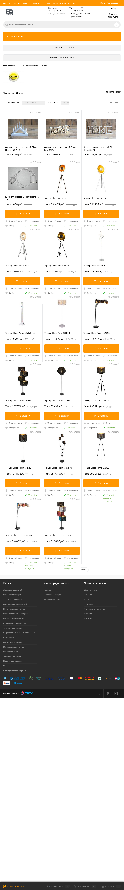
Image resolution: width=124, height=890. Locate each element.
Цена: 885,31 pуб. (98, 406)
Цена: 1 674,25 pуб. (60, 339)
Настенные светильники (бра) (15, 614)
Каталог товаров (62, 36)
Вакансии (88, 614)
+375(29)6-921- (53, 11)
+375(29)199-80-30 (76, 11)
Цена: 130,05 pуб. (58, 154)
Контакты (88, 618)
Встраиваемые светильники (15, 623)
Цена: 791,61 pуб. (58, 473)
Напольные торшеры (12, 661)
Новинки (7, 3)
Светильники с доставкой (15, 604)
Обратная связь (90, 590)
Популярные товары (52, 595)
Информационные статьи (94, 609)
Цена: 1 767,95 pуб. (98, 271)
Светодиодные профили (14, 671)
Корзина (110, 886)
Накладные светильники (13, 618)
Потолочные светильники (14, 609)
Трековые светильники (12, 656)
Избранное (84, 886)
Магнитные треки (10, 652)
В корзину (23, 213)
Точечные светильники (12, 628)
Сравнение (58, 886)
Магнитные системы (12, 642)
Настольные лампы (12, 666)
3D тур (86, 599)
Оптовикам (88, 595)
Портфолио (88, 604)
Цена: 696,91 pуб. (19, 339)
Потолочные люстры (12, 595)
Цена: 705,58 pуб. (98, 473)
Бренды (46, 3)
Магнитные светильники (13, 647)
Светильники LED (10, 637)
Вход (102, 3)
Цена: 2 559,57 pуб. (21, 271)
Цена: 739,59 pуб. (58, 406)
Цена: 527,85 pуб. (19, 473)
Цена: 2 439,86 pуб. (60, 271)
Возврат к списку (113, 92)
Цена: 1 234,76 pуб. (60, 204)
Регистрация (112, 3)
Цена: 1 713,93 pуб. (99, 204)
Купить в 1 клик (13, 221)
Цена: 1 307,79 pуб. (21, 406)
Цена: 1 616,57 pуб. (60, 541)
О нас (25, 3)
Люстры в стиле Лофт (12, 599)
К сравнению (32, 221)
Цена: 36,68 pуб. (18, 204)
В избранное (12, 225)
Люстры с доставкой (12, 590)
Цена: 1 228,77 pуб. (21, 541)
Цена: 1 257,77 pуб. (99, 339)
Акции (17, 3)
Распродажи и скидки (52, 599)
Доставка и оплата (61, 3)
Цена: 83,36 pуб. (18, 154)
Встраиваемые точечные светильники (19, 633)
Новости (35, 3)
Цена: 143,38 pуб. (98, 154)
